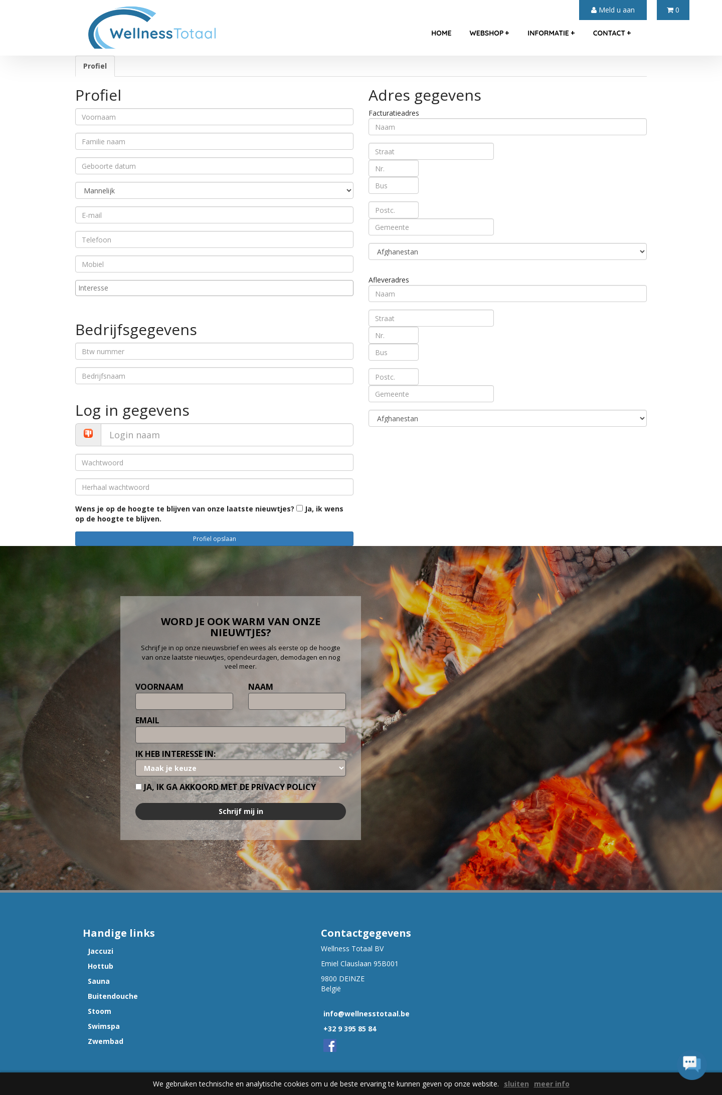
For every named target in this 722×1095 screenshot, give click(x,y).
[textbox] (216, 288)
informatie (551, 33)
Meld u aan (613, 10)
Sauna (99, 981)
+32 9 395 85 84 (349, 1028)
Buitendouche (113, 996)
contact (612, 33)
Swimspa (104, 1026)
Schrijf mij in (241, 811)
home (441, 33)
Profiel (95, 66)
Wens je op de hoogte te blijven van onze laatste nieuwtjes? (184, 508)
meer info (552, 1083)
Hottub (100, 966)
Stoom (99, 1011)
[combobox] (214, 288)
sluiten (516, 1083)
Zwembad (105, 1041)
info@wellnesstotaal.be (366, 1013)
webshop (489, 33)
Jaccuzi (100, 951)
